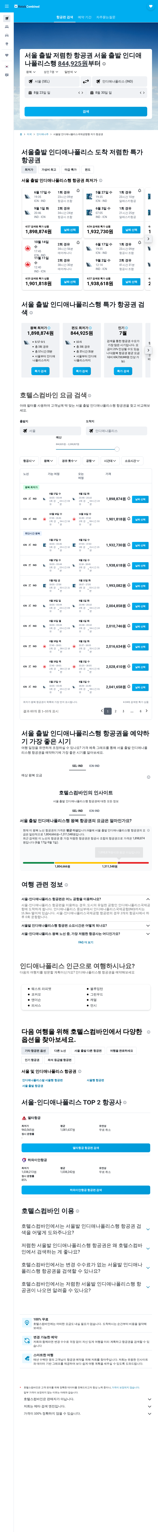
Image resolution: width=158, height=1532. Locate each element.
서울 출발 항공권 (32, 1092)
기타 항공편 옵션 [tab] (35, 1057)
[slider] (117, 449)
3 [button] (123, 711)
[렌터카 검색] (7, 35)
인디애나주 (43, 134)
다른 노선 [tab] (60, 1057)
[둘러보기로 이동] (7, 44)
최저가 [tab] (29, 169)
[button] (6, 6)
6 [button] (140, 711)
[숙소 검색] (7, 27)
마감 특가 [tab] (70, 169)
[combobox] (71, 72)
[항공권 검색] (7, 18)
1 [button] (107, 711)
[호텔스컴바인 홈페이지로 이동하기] (26, 6)
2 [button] (115, 711)
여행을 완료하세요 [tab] (121, 1057)
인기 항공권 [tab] (32, 1066)
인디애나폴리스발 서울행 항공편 (42, 1086)
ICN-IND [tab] (94, 766)
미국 (29, 134)
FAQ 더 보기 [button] (86, 948)
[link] (40, 371)
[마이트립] (7, 55)
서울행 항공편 (95, 1086)
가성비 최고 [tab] (49, 169)
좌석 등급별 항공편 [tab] (60, 1066)
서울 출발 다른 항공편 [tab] (87, 1057)
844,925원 (73, 63)
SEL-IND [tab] (77, 766)
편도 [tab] (87, 169)
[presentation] (104, 64)
